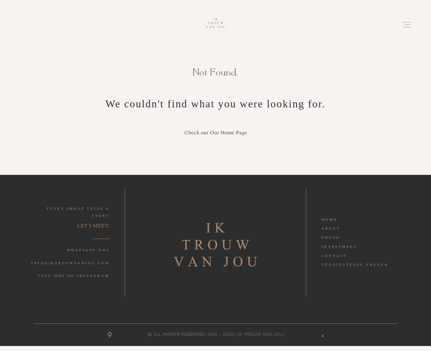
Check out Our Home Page (215, 133)
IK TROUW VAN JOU (260, 334)
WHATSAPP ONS (88, 250)
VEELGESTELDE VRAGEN (355, 265)
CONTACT (334, 256)
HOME (329, 219)
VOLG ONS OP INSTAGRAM (73, 276)
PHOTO (331, 237)
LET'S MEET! (93, 226)
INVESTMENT (339, 247)
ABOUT (331, 228)
